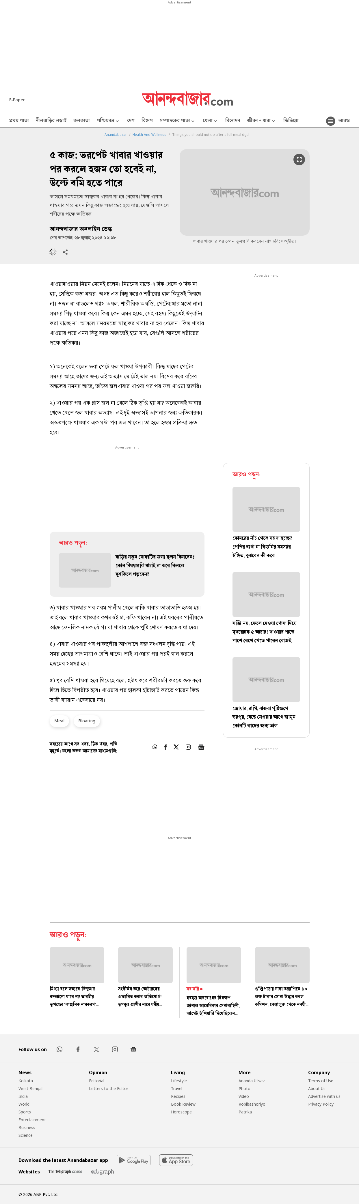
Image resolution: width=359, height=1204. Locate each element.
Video (244, 1096)
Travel (176, 1088)
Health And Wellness (149, 134)
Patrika (245, 1112)
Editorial (96, 1080)
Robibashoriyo (252, 1104)
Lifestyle (179, 1080)
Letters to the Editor (108, 1088)
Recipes (178, 1096)
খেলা (210, 121)
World (23, 1104)
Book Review (183, 1104)
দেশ (131, 121)
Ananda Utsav (252, 1080)
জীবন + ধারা (261, 121)
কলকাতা (81, 121)
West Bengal (30, 1088)
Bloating (86, 720)
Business (26, 1127)
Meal (59, 720)
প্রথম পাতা (19, 121)
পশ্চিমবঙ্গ (108, 121)
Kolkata (25, 1080)
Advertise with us (324, 1096)
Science (25, 1135)
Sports (24, 1112)
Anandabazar (116, 134)
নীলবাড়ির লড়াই (51, 121)
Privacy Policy (321, 1104)
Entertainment (32, 1119)
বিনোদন (232, 121)
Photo (244, 1088)
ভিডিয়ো (291, 121)
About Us (316, 1088)
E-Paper (17, 99)
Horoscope (181, 1112)
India (23, 1096)
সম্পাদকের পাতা (178, 121)
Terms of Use (320, 1080)
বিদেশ (147, 121)
